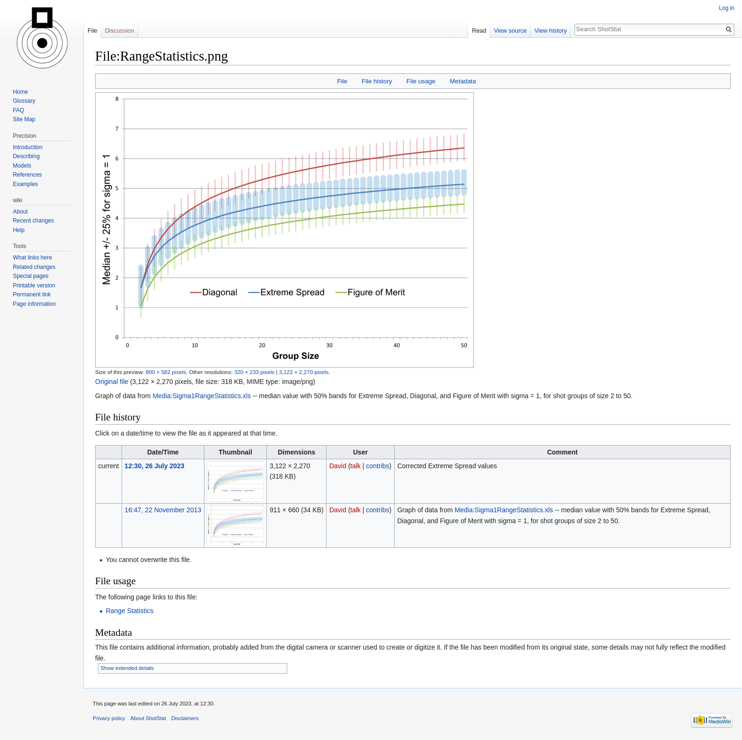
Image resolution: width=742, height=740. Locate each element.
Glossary (24, 101)
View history (550, 30)
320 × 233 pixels (254, 372)
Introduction (28, 147)
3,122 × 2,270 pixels (304, 372)
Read (479, 30)
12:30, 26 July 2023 (154, 466)
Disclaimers (185, 718)
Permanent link (32, 294)
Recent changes (33, 220)
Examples (25, 184)
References (27, 174)
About (20, 211)
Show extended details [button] (127, 668)
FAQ (18, 110)
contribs (377, 466)
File (342, 81)
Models (22, 165)
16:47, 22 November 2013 (162, 510)
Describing (26, 156)
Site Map (24, 119)
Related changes (34, 267)
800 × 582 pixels (166, 372)
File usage (420, 81)
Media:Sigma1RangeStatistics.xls (201, 396)
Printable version (34, 285)
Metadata (463, 81)
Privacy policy (109, 718)
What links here (32, 257)
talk (355, 466)
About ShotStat (148, 718)
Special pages (30, 276)
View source (510, 30)
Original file (111, 381)
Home (20, 92)
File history (377, 81)
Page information (34, 304)
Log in (726, 8)
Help (19, 230)
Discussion (119, 30)
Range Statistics (129, 611)
